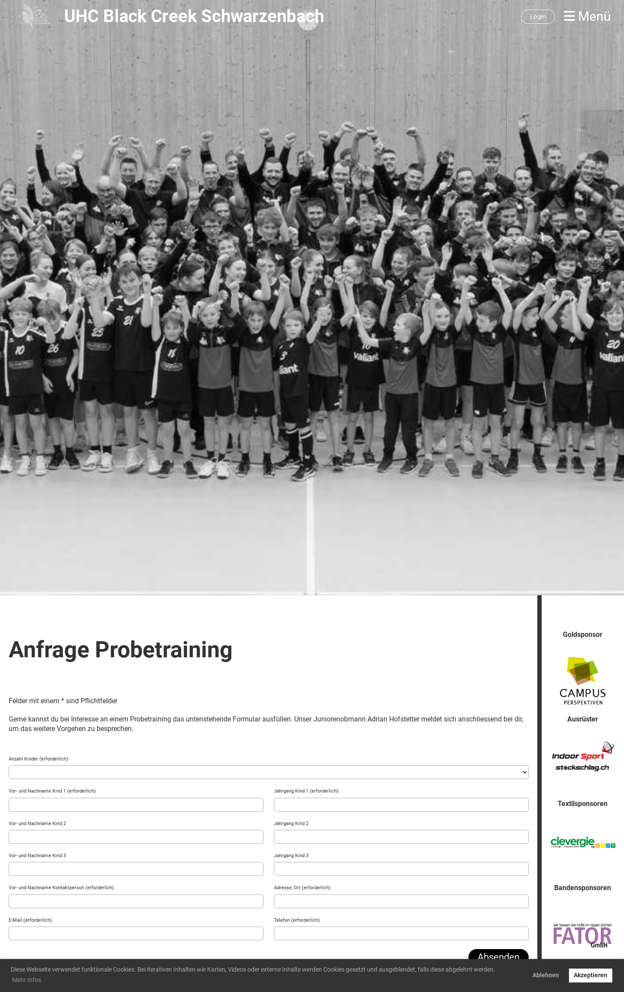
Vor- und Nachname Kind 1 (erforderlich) (52, 791)
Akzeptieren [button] (590, 975)
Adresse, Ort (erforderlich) (302, 888)
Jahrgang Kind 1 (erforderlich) (306, 791)
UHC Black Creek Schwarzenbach (194, 16)
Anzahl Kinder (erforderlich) (38, 759)
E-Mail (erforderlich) (30, 920)
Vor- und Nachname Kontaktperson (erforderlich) (61, 888)
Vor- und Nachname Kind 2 (37, 823)
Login (538, 16)
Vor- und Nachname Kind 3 (37, 855)
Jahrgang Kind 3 (291, 855)
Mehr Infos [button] (26, 979)
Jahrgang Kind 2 (291, 823)
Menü (587, 16)
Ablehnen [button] (546, 975)
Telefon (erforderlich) (297, 920)
